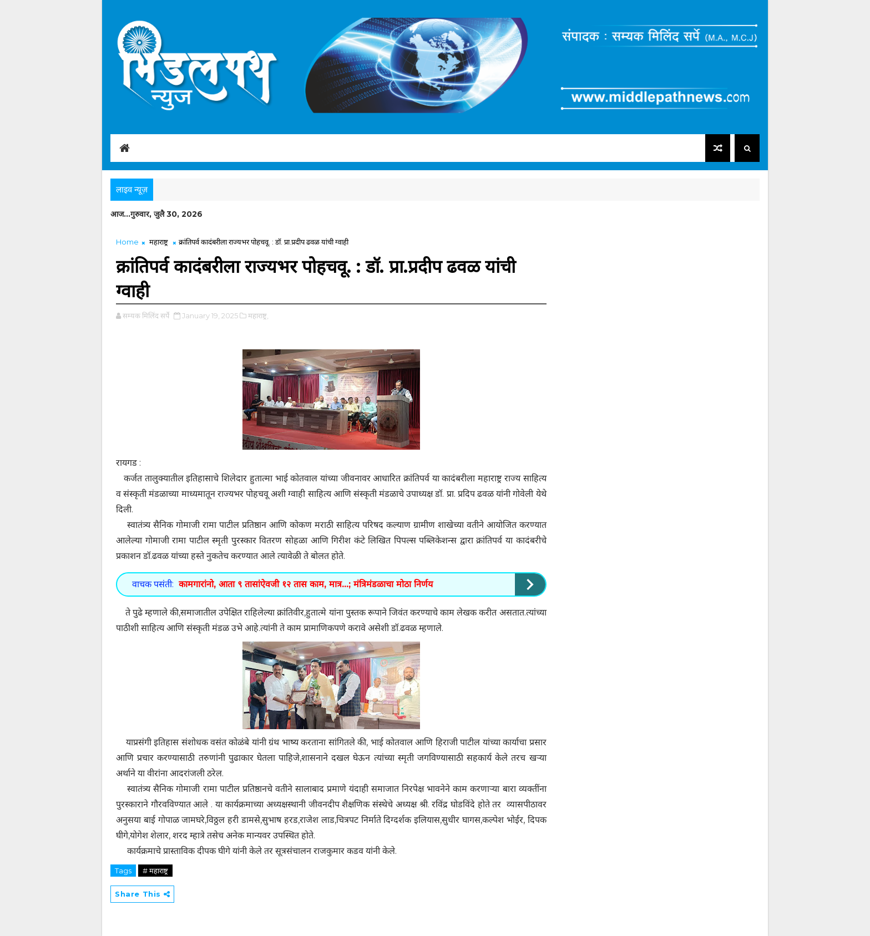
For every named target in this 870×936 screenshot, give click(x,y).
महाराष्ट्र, (258, 315)
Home (127, 241)
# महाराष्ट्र (155, 870)
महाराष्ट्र (158, 241)
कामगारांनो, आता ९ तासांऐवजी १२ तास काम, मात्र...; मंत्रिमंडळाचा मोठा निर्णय (306, 584)
